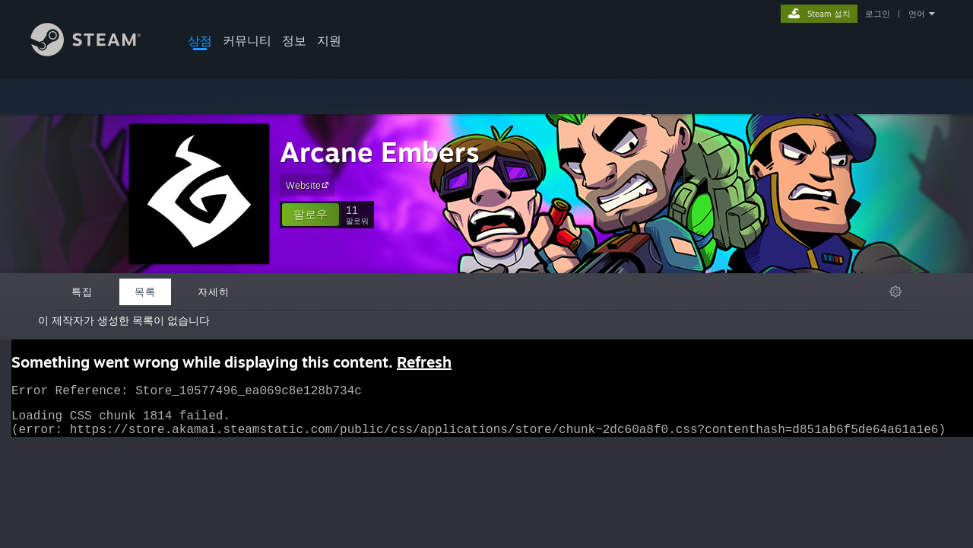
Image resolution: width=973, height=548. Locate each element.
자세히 (214, 291)
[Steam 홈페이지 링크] (97, 52)
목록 (145, 291)
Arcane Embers (380, 152)
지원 (329, 40)
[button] (310, 214)
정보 (294, 40)
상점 (200, 40)
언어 (916, 13)
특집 (82, 291)
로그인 (877, 13)
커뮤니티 (247, 40)
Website (309, 185)
